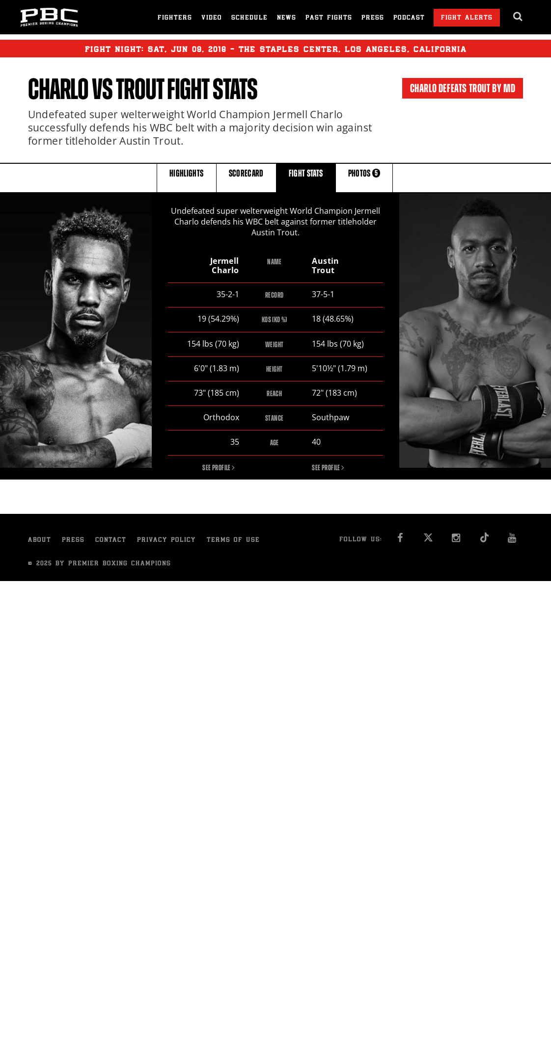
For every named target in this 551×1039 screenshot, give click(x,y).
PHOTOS (364, 177)
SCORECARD (246, 177)
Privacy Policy (166, 540)
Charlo (58, 89)
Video (211, 18)
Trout (140, 89)
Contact (110, 540)
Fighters (175, 18)
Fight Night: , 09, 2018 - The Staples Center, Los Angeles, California (276, 48)
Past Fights (328, 18)
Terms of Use (233, 540)
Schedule (249, 18)
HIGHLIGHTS (186, 177)
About (39, 540)
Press (372, 18)
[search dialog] (518, 16)
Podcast (409, 18)
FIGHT (306, 177)
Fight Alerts (467, 18)
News (286, 18)
